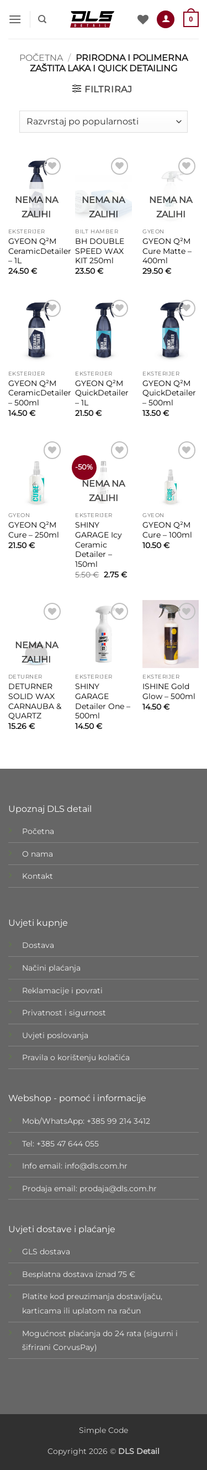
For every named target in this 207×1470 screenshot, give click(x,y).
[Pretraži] (42, 19)
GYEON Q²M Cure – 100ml (167, 529)
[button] (15, 19)
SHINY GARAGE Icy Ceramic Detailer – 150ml (98, 544)
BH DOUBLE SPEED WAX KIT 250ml (99, 251)
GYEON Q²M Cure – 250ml (33, 529)
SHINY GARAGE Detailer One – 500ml (102, 701)
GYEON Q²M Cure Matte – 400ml (167, 251)
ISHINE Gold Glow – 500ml (168, 691)
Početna (41, 58)
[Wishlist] (142, 19)
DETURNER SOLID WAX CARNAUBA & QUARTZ (34, 701)
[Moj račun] (165, 20)
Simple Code (103, 1430)
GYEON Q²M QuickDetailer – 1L (102, 393)
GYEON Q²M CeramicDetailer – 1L (39, 251)
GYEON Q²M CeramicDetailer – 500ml (39, 393)
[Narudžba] (103, 122)
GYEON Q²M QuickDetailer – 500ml (169, 393)
